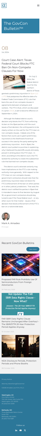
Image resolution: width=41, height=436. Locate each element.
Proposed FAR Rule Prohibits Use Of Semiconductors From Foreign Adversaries (19, 282)
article (11, 111)
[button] (38, 5)
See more (33, 249)
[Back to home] (4, 5)
